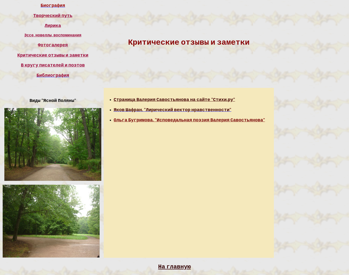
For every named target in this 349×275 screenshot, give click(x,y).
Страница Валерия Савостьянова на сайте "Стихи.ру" (174, 99)
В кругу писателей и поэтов (53, 65)
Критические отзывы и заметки (52, 55)
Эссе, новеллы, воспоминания (52, 35)
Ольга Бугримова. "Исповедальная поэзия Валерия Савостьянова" (189, 120)
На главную (174, 266)
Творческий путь (52, 15)
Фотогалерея (53, 45)
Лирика (53, 25)
